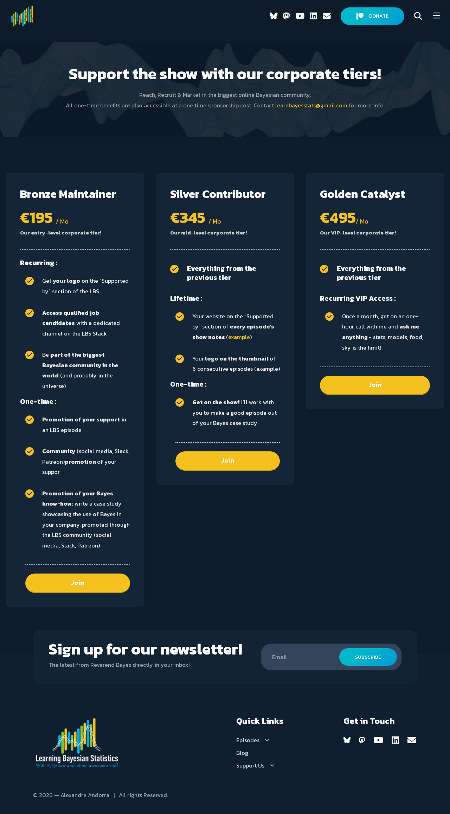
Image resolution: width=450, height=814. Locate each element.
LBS (94, 291)
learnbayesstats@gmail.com (311, 105)
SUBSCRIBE (368, 657)
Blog (242, 753)
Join (77, 582)
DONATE (372, 16)
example (239, 337)
